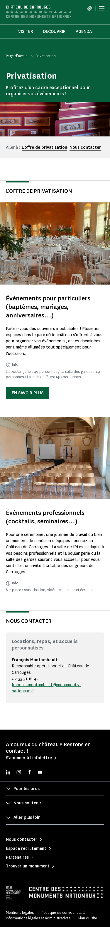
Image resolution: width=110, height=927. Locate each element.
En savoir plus (27, 393)
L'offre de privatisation (44, 147)
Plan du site (87, 918)
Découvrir (54, 31)
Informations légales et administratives (38, 918)
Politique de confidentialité (64, 912)
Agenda (84, 31)
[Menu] (102, 8)
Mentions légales (20, 912)
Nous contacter (85, 147)
